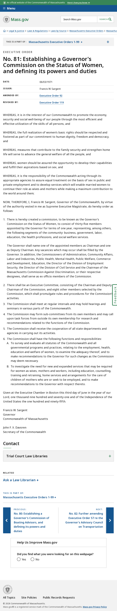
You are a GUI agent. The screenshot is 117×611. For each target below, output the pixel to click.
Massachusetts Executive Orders (86, 31)
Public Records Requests (59, 597)
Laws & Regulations (37, 31)
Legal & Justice (16, 31)
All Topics (9, 597)
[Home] (4, 31)
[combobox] (87, 19)
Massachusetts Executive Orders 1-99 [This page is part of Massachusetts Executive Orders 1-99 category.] (28, 497)
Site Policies (29, 597)
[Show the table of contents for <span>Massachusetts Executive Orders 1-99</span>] (108, 42)
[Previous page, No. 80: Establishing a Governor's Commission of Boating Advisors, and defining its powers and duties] (7, 520)
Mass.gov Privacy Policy (95, 607)
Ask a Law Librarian (19, 480)
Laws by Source (58, 31)
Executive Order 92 (51, 95)
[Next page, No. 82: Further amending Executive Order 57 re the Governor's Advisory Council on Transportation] (110, 520)
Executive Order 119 (52, 102)
